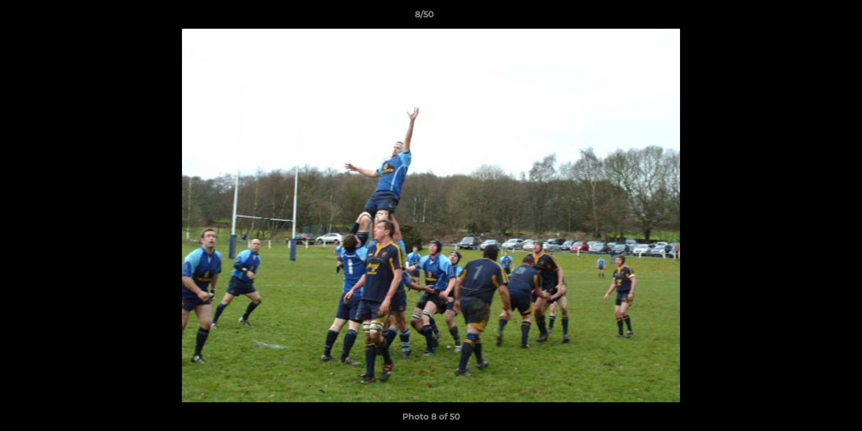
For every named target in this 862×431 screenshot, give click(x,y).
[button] (812, 17)
